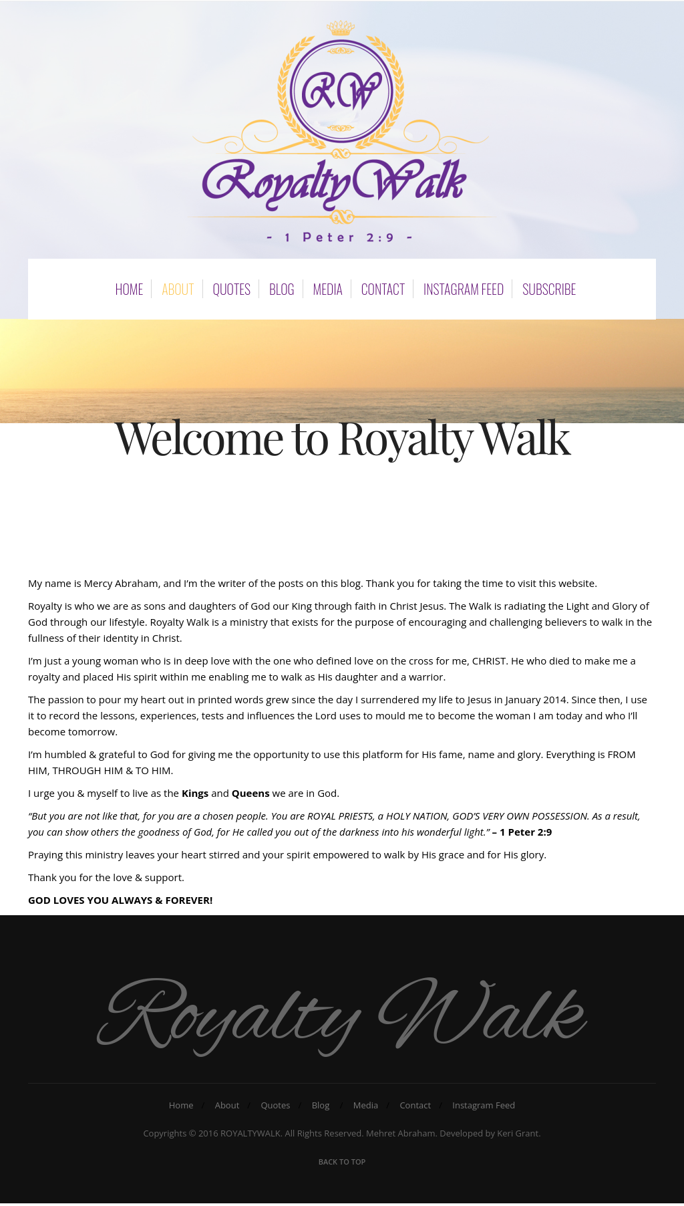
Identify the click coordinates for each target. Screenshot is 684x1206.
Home (130, 286)
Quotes (231, 286)
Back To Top (342, 1164)
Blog (282, 286)
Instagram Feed (463, 286)
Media (328, 286)
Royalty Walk (342, 1019)
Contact (383, 286)
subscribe (549, 286)
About (178, 286)
